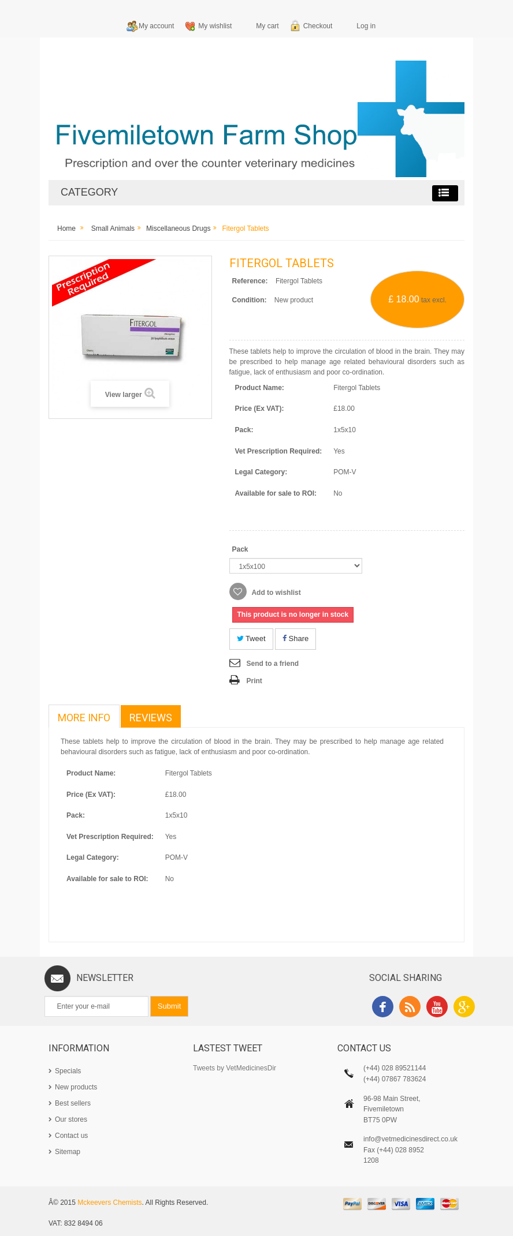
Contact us (71, 1136)
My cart (267, 26)
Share (295, 638)
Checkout (318, 26)
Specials (68, 1071)
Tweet (251, 638)
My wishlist (215, 26)
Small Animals (113, 228)
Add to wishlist (275, 593)
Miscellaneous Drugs (178, 228)
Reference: (250, 281)
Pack (241, 549)
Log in (366, 26)
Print (254, 681)
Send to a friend (273, 664)
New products (76, 1087)
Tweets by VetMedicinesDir (234, 1068)
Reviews (150, 717)
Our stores (71, 1119)
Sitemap (67, 1152)
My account (156, 26)
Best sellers (73, 1103)
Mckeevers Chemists (109, 1202)
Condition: (249, 300)
